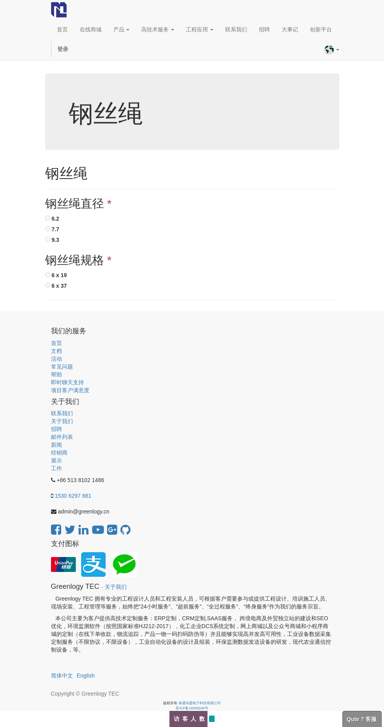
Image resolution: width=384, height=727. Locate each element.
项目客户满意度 (70, 390)
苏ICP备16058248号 (192, 708)
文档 (56, 351)
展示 (56, 460)
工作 (56, 468)
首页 (56, 343)
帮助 (56, 374)
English (86, 675)
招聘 (56, 429)
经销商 (59, 452)
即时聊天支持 (67, 382)
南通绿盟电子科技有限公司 (199, 703)
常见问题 (62, 367)
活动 (56, 359)
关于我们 (62, 421)
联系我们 (62, 413)
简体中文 (62, 675)
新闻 (56, 445)
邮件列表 (62, 437)
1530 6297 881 (73, 496)
